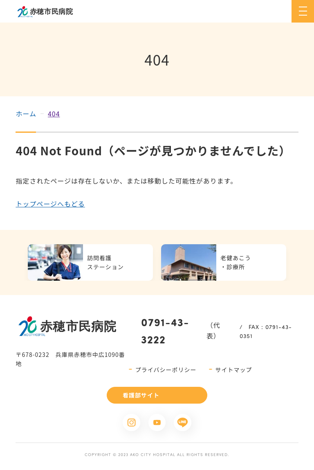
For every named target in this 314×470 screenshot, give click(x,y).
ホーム (26, 113)
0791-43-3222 (165, 330)
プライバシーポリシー (166, 370)
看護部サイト (141, 395)
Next (298, 262)
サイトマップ (233, 370)
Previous (15, 262)
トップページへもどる (50, 204)
